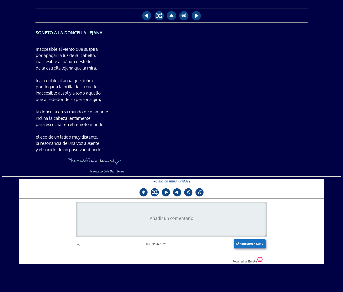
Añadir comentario (249, 244)
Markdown (156, 244)
